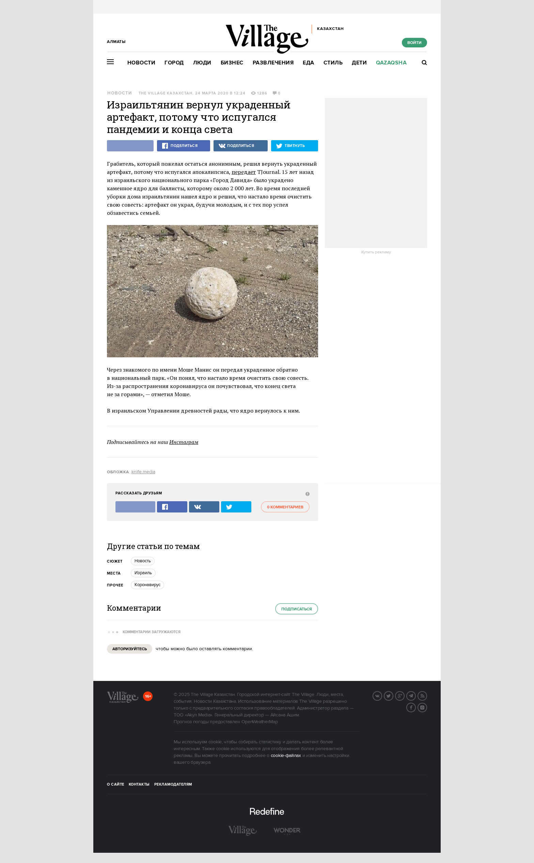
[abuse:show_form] (307, 493)
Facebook (415, 707)
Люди (202, 62)
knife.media (143, 472)
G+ (404, 695)
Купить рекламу (376, 252)
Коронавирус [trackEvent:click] (147, 584)
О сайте (115, 784)
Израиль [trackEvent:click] (143, 573)
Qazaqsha (391, 62)
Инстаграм (183, 442)
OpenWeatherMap (259, 722)
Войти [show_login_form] (414, 42)
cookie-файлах (286, 756)
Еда (308, 62)
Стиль (333, 62)
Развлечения (273, 62)
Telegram (415, 695)
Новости (141, 62)
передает (244, 172)
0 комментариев (285, 507)
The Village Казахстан (165, 93)
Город (174, 62)
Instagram (426, 707)
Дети (359, 62)
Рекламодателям (173, 784)
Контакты (139, 784)
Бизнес (232, 62)
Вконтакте (381, 695)
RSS (426, 695)
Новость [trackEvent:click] (143, 561)
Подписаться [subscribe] (296, 609)
